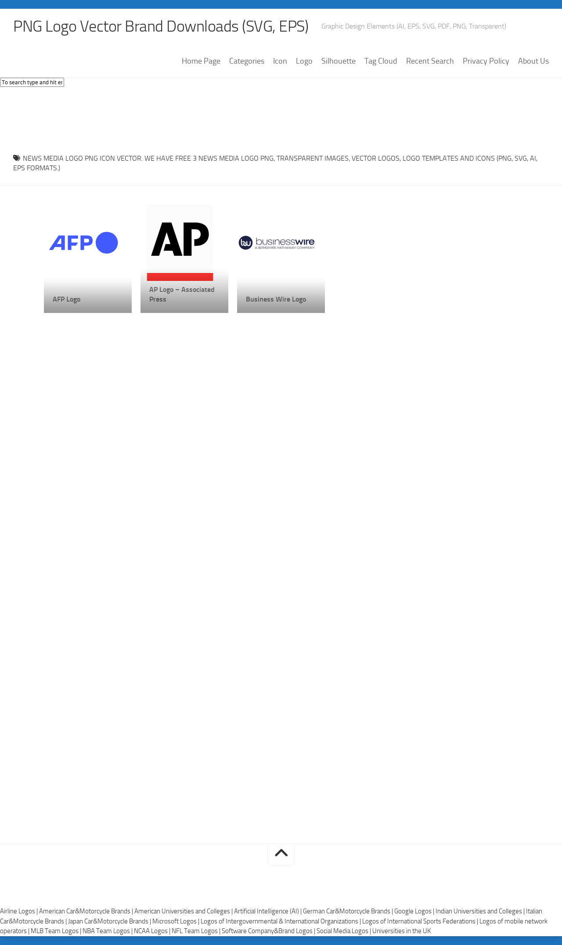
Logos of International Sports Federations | (420, 921)
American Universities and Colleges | (184, 911)
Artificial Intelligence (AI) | (268, 911)
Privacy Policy (486, 61)
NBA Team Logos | (108, 931)
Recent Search (430, 61)
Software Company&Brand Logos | (269, 931)
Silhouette (338, 61)
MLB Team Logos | (57, 931)
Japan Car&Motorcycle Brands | (110, 921)
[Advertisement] (281, 118)
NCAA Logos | (153, 931)
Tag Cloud (380, 61)
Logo (304, 61)
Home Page (201, 61)
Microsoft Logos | (176, 921)
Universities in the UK (401, 931)
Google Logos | (415, 911)
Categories (246, 61)
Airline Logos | (19, 911)
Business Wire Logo (276, 299)
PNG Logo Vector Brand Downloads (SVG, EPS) (160, 26)
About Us (533, 61)
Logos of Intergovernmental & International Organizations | (281, 921)
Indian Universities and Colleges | (481, 911)
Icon (280, 61)
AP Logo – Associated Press (182, 294)
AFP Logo (66, 299)
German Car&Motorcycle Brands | (348, 911)
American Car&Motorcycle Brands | (86, 911)
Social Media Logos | (344, 931)
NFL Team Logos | (197, 931)
